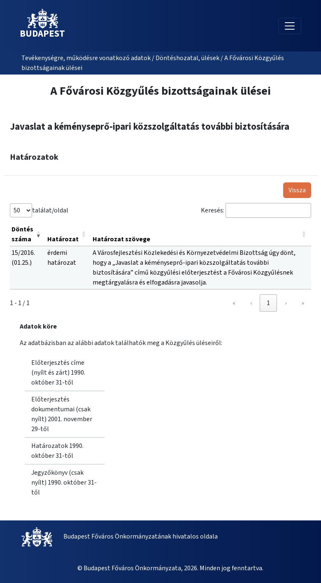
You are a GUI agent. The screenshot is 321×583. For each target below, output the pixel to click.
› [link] (285, 303)
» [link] (302, 303)
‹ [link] (251, 303)
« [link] (234, 303)
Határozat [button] (63, 239)
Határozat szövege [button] (121, 239)
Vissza (297, 190)
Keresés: (212, 210)
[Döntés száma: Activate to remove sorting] (28, 234)
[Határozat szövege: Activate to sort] (201, 234)
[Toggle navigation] (289, 26)
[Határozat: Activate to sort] (68, 234)
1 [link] (268, 303)
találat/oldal (50, 210)
